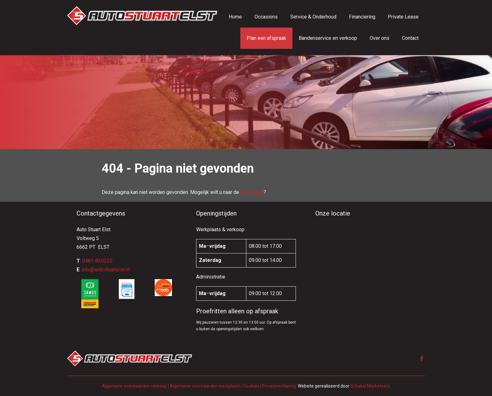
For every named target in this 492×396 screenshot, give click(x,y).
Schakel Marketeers (370, 385)
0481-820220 (97, 261)
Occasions (266, 17)
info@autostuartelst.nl (106, 270)
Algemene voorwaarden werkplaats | (206, 385)
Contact (410, 38)
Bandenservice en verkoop (328, 38)
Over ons (379, 38)
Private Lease (403, 17)
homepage (252, 192)
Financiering (362, 17)
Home (235, 17)
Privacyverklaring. (279, 385)
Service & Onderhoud (313, 17)
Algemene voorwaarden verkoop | (135, 385)
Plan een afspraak (266, 38)
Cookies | (252, 385)
